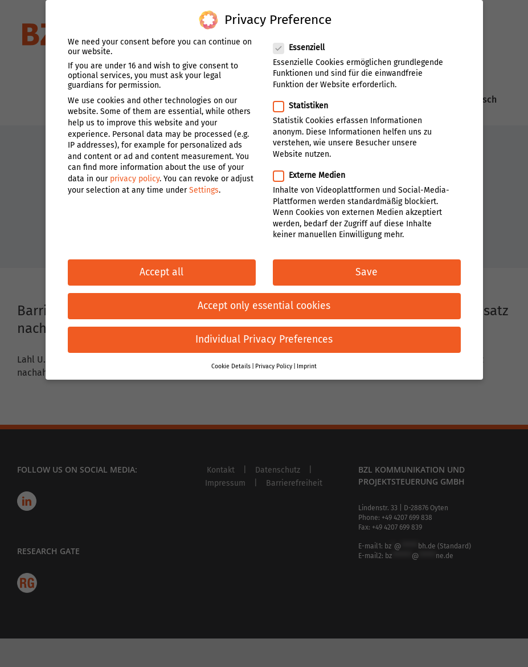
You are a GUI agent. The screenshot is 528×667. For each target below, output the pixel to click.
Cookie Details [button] (231, 355)
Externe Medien (314, 164)
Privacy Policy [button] (273, 355)
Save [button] (366, 261)
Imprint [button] (307, 355)
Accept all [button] (161, 261)
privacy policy (134, 168)
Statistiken (305, 95)
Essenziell (303, 36)
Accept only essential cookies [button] (264, 295)
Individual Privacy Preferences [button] (264, 329)
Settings (204, 179)
